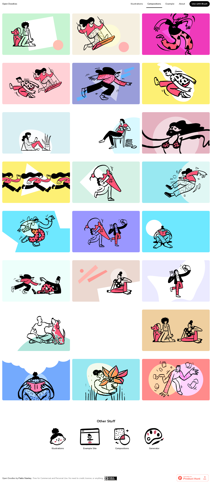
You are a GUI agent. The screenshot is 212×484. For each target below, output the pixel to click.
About (182, 3)
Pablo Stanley (25, 478)
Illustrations (137, 3)
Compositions (154, 3)
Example (170, 3)
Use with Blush (199, 3)
